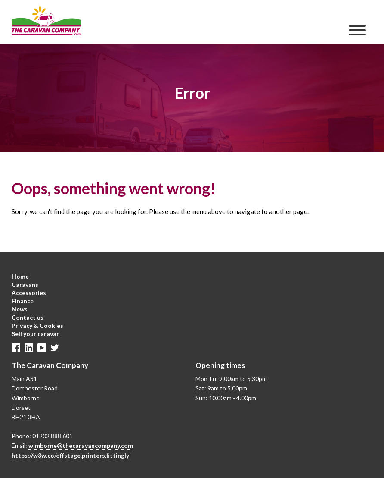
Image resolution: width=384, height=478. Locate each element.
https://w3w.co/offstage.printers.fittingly (70, 455)
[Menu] (357, 30)
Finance (23, 301)
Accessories (29, 292)
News (20, 309)
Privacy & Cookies (37, 325)
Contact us (27, 317)
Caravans (25, 284)
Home (20, 276)
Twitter (54, 347)
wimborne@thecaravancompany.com (80, 445)
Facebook (16, 347)
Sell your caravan (36, 333)
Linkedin (29, 347)
